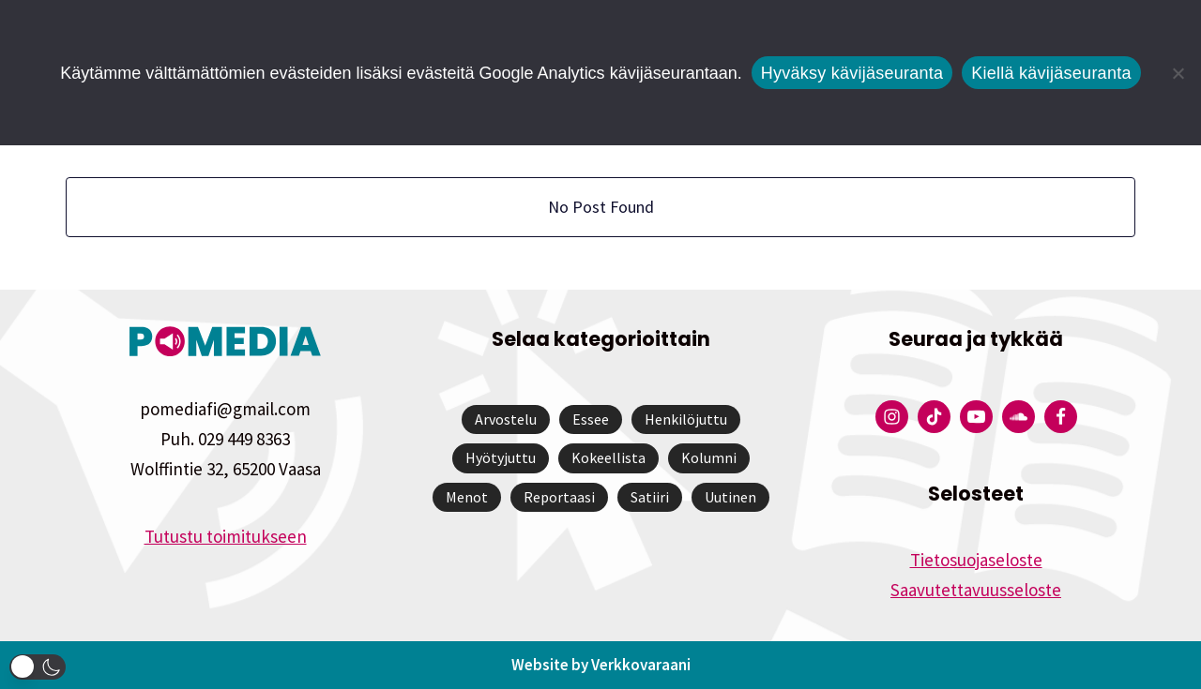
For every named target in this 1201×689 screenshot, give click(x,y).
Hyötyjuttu (500, 457)
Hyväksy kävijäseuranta (852, 73)
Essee (590, 419)
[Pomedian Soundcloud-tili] (1018, 416)
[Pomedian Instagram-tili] (891, 416)
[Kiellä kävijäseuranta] (1177, 73)
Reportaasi (559, 496)
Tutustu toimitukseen (225, 536)
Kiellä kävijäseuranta (1051, 73)
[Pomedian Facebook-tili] (1060, 416)
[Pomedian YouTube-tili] (976, 416)
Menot (467, 496)
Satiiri (650, 496)
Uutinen (730, 496)
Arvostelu (506, 419)
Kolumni (709, 457)
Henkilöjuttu (686, 419)
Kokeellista (608, 457)
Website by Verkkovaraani (601, 664)
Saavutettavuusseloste (975, 589)
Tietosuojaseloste (976, 559)
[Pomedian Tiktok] (934, 416)
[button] (37, 667)
